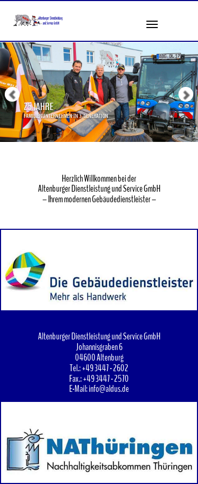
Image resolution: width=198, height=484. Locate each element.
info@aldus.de (109, 388)
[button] (5, 71)
